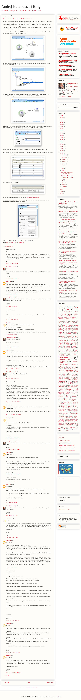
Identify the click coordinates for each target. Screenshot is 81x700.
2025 (61, 117)
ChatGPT (68, 326)
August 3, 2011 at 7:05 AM (12, 368)
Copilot (75, 330)
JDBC (75, 356)
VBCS (74, 417)
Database (69, 333)
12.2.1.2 (71, 306)
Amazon (75, 314)
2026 (61, 115)
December (64, 155)
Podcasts (62, 390)
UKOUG (74, 415)
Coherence (67, 328)
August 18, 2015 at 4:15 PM (12, 620)
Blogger (59, 696)
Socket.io (76, 405)
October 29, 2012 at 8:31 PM (13, 438)
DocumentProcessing (72, 337)
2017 (61, 135)
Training (60, 412)
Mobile (74, 374)
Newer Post (6, 682)
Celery (76, 325)
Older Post (50, 682)
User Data (60, 417)
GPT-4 (64, 347)
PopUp (71, 390)
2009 (61, 153)
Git (64, 346)
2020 (61, 128)
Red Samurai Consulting (64, 440)
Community (74, 328)
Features (67, 343)
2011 (61, 148)
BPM (71, 321)
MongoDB (60, 375)
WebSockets (72, 427)
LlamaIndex (68, 367)
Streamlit (65, 407)
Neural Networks (61, 377)
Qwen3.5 (67, 396)
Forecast (62, 344)
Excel (59, 342)
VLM (75, 421)
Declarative (61, 335)
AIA (65, 314)
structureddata (61, 409)
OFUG (75, 381)
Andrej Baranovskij (11, 266)
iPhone (76, 353)
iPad (72, 353)
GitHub (68, 346)
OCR (69, 379)
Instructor (63, 351)
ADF (7, 242)
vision (76, 420)
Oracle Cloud (61, 384)
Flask (72, 343)
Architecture (73, 317)
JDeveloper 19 (75, 361)
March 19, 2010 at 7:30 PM (12, 278)
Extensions (66, 342)
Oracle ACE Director (73, 86)
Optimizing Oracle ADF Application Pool (68, 211)
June (63, 168)
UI (61, 415)
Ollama (60, 382)
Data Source (62, 333)
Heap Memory (71, 349)
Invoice (68, 353)
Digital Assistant (70, 336)
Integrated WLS (72, 351)
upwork (75, 416)
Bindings (75, 320)
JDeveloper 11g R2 (65, 359)
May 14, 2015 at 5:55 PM (12, 515)
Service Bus (75, 403)
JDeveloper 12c (63, 361)
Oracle (75, 382)
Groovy (74, 347)
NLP (76, 377)
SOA (66, 405)
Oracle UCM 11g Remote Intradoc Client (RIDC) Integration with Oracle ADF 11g (67, 262)
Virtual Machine (69, 420)
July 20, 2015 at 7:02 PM (12, 537)
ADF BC (66, 310)
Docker (63, 337)
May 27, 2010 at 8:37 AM (12, 294)
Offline (69, 381)
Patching (75, 388)
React (77, 398)
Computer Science (68, 329)
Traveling (73, 412)
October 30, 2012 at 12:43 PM (13, 474)
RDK (72, 398)
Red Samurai (64, 399)
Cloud (59, 328)
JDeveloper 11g (20, 242)
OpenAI (70, 382)
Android (60, 315)
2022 (61, 124)
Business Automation (67, 324)
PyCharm (60, 393)
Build (59, 324)
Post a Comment (8, 675)
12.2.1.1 (65, 306)
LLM (75, 367)
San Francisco (75, 402)
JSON (74, 363)
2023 (61, 122)
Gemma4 (60, 346)
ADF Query (75, 311)
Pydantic (67, 393)
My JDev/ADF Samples (64, 443)
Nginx (68, 377)
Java (75, 354)
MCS (72, 371)
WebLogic (61, 427)
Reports (67, 401)
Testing (69, 410)
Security (62, 403)
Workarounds (61, 429)
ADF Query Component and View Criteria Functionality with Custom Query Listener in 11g (66, 221)
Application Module (62, 317)
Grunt (59, 349)
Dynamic (70, 339)
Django (76, 336)
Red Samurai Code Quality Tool (66, 445)
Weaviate (60, 423)
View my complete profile (64, 96)
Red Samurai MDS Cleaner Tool (66, 448)
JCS (70, 356)
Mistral (59, 374)
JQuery (68, 363)
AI (62, 314)
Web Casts (72, 423)
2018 (61, 133)
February (64, 184)
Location (66, 368)
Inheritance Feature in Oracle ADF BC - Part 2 (67, 176)
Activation (69, 308)
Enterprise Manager (63, 340)
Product (67, 392)
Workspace (76, 428)
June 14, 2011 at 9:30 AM (12, 319)
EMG (76, 339)
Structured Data (73, 407)
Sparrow (62, 406)
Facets (75, 342)
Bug (70, 322)
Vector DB (60, 419)
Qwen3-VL (60, 396)
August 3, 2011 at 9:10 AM (12, 378)
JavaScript (61, 356)
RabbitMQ (74, 396)
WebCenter (71, 426)
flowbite (76, 343)
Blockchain (60, 321)
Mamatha (8, 655)
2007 (61, 191)
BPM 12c (65, 322)
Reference (74, 399)
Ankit (7, 405)
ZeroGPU (67, 430)
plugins (76, 389)
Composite (60, 329)
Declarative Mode (68, 335)
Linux (71, 366)
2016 (61, 137)
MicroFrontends (64, 373)
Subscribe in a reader (64, 509)
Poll (66, 390)
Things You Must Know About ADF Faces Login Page (67, 282)
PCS (59, 389)
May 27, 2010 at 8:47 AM (12, 306)
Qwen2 (69, 395)
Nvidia (59, 379)
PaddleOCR (69, 388)
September (64, 161)
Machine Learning (70, 370)
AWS (73, 318)
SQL (76, 406)
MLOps (64, 374)
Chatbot (62, 326)
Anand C (8, 322)
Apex (65, 315)
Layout (66, 366)
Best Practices (68, 320)
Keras (66, 364)
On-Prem (65, 382)
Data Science (75, 332)
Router (69, 402)
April (63, 180)
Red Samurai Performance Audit (66, 450)
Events (73, 340)
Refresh (60, 401)
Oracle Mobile (70, 385)
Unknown (8, 281)
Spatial (69, 406)
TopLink (75, 410)
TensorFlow (61, 410)
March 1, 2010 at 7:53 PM (12, 263)
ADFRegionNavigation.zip (33, 197)
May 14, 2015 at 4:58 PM (12, 502)
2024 (61, 120)
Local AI (60, 368)
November (64, 157)
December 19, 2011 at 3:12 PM (13, 414)
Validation (67, 417)
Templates (74, 409)
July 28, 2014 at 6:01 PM (12, 481)
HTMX (61, 350)
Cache (64, 325)
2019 (61, 131)
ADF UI (74, 313)
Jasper (69, 354)
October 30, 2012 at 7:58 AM (13, 449)
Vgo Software (74, 419)
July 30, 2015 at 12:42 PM (12, 568)
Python (60, 395)
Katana (60, 364)
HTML (77, 349)
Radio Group (61, 398)
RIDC (59, 402)
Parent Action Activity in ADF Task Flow (17, 19)
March (63, 182)
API (70, 315)
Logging (76, 368)
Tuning (64, 413)
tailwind (68, 409)
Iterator (62, 354)
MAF (59, 371)
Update (70, 416)
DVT (64, 339)
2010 (61, 150)
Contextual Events (67, 330)
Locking (71, 368)
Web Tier (76, 424)
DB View (75, 333)
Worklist (70, 429)
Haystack (64, 349)
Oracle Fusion (71, 384)
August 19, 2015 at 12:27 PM (13, 652)
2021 (61, 126)
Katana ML (61, 437)
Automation (60, 318)
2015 (61, 139)
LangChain (60, 366)
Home (28, 682)
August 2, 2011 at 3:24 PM (12, 347)
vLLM (69, 421)
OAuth (64, 379)
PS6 (76, 392)
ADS (59, 314)
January (64, 186)
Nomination (66, 378)
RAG (67, 398)
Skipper (62, 405)
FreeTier (74, 344)
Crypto (65, 332)
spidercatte (9, 518)
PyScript (74, 393)
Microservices (72, 373)
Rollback (64, 402)
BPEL (66, 321)
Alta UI (69, 314)
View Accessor (61, 420)
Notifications (74, 378)
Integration (61, 353)
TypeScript (72, 413)
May (63, 170)
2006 (61, 193)
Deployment (62, 336)
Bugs (74, 322)
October (64, 159)
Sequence (69, 403)
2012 (61, 146)
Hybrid (76, 350)
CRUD (60, 332)
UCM (77, 413)
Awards (67, 318)
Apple (75, 315)
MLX (69, 374)
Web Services (69, 424)
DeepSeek (76, 335)
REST (73, 401)
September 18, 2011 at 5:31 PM (13, 401)
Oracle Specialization (72, 386)
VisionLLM (61, 421)
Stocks (59, 407)
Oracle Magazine (61, 385)
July (63, 166)
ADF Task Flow (12, 242)
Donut (59, 339)
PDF (63, 389)
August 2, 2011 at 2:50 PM (12, 334)
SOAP (71, 405)
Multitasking (66, 375)
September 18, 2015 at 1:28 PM (13, 672)
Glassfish (74, 346)
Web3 (62, 426)
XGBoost (62, 430)
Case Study (71, 325)
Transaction (66, 412)
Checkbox (75, 326)
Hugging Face (68, 350)
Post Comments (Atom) (31, 687)
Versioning (67, 419)
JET (61, 363)
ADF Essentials (67, 311)
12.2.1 (59, 306)
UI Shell (68, 415)
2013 (61, 144)
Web (65, 423)
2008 (61, 189)
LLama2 (61, 367)
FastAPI (60, 343)
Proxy (72, 392)
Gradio (68, 347)
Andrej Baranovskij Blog (20, 6)
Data (70, 332)
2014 (61, 142)
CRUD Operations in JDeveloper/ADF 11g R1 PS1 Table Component (67, 242)
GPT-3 (59, 347)
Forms (67, 344)
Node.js (60, 378)
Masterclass (66, 371)
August (63, 163)
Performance (69, 389)
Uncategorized (62, 416)
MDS (77, 371)
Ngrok (72, 377)
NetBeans (73, 375)
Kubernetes (73, 364)
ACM (62, 308)
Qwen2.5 (75, 395)
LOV (61, 370)
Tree (59, 413)
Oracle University (61, 388)
